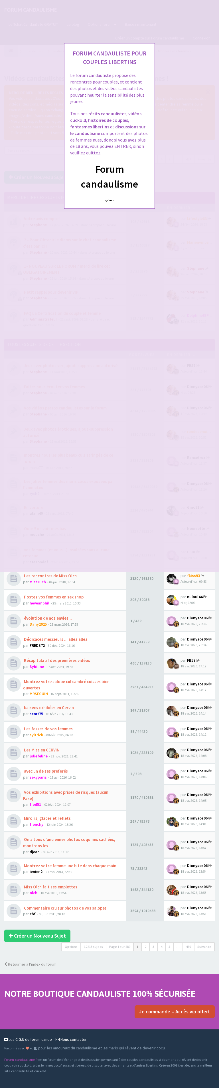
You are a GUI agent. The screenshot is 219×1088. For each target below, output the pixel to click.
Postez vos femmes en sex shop (53, 597)
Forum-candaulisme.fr (21, 1059)
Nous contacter (71, 1039)
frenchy (36, 824)
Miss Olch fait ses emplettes (50, 887)
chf (33, 913)
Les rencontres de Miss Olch (50, 575)
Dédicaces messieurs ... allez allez (55, 639)
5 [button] (169, 946)
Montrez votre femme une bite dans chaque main (69, 865)
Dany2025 (38, 624)
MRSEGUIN (39, 693)
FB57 (191, 660)
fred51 (35, 804)
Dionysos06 (197, 617)
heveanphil (39, 603)
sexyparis (38, 777)
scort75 (36, 713)
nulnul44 (194, 596)
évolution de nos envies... (47, 618)
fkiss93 (193, 575)
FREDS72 (37, 645)
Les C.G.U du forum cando (28, 1039)
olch (33, 892)
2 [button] (145, 946)
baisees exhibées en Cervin (48, 707)
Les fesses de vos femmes (48, 728)
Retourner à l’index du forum (30, 964)
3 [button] (153, 946)
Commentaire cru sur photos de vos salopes (65, 908)
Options (71, 946)
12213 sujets (93, 946)
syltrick (36, 734)
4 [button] (161, 946)
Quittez (110, 200)
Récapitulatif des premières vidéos (56, 660)
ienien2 (36, 871)
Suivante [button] (204, 946)
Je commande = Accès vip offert (174, 1011)
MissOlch (38, 581)
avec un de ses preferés (45, 771)
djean (35, 851)
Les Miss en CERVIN (41, 750)
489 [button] (188, 946)
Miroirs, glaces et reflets (47, 818)
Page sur (119, 946)
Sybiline (37, 666)
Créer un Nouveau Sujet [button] (37, 935)
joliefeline (39, 756)
